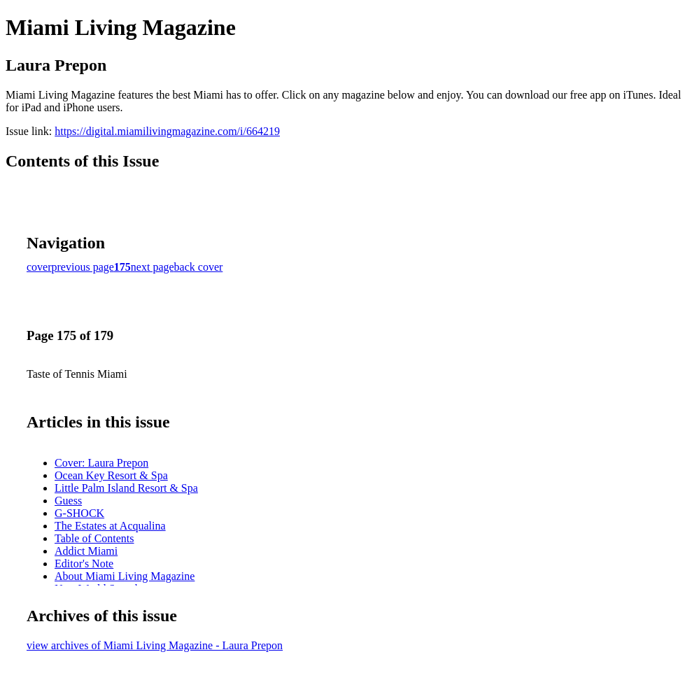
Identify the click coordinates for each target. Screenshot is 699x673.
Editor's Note (84, 563)
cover (39, 267)
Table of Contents (94, 538)
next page (152, 267)
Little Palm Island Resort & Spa (126, 488)
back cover (198, 267)
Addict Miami (86, 551)
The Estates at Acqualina (110, 526)
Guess (68, 500)
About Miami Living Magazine (125, 576)
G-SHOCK (79, 513)
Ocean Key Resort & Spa (111, 475)
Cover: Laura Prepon (101, 463)
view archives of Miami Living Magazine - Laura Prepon (155, 645)
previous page (83, 267)
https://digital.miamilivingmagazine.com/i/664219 (167, 131)
